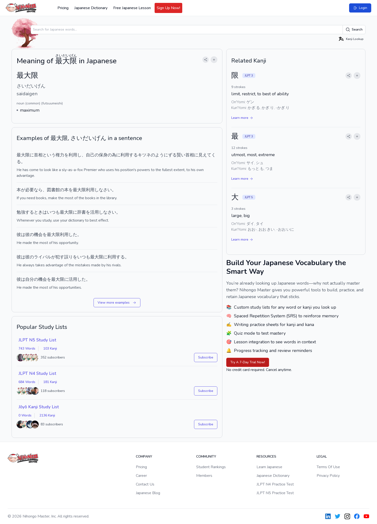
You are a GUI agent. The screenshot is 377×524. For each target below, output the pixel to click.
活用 (94, 212)
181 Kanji (50, 382)
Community (206, 456)
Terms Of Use (328, 467)
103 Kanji (50, 348)
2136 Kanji (47, 415)
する (133, 155)
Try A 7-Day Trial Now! (247, 362)
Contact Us (145, 484)
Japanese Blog (148, 493)
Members (204, 475)
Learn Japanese (269, 467)
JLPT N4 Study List (37, 373)
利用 (73, 155)
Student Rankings (211, 467)
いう (51, 155)
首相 (38, 155)
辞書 (81, 212)
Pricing (63, 8)
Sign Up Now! (168, 8)
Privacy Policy (328, 475)
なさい (105, 190)
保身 (103, 155)
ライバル (42, 257)
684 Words (27, 382)
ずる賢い (176, 155)
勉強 (21, 212)
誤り (68, 257)
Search (354, 29)
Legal (322, 456)
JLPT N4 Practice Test (275, 484)
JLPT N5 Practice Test (275, 493)
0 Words (25, 415)
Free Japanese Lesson (132, 8)
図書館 (53, 190)
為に (116, 155)
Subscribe (205, 357)
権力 (60, 155)
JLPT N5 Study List (37, 340)
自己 (90, 155)
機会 (38, 234)
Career (141, 475)
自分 (29, 279)
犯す (60, 257)
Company (144, 456)
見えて (204, 155)
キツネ (144, 155)
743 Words (27, 348)
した (73, 234)
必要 (29, 190)
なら (38, 190)
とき (38, 212)
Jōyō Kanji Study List (39, 407)
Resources (266, 456)
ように (161, 155)
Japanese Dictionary (90, 8)
